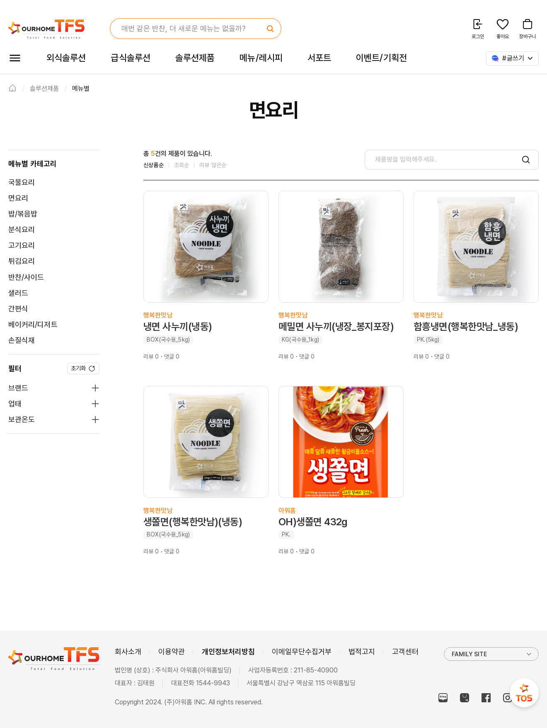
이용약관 (171, 651)
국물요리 (21, 182)
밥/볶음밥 (22, 213)
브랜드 (18, 387)
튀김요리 (21, 261)
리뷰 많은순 (212, 165)
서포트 (319, 57)
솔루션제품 (195, 57)
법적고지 (362, 651)
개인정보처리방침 (228, 651)
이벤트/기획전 (381, 57)
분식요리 (21, 229)
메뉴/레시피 (261, 57)
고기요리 (21, 245)
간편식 (18, 308)
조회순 (181, 165)
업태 (15, 403)
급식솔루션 (130, 57)
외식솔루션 (66, 57)
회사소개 (128, 651)
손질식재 (21, 340)
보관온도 (21, 419)
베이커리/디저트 (33, 324)
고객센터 (405, 651)
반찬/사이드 (26, 277)
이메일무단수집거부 (302, 651)
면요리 (18, 198)
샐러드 (18, 293)
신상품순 (153, 165)
